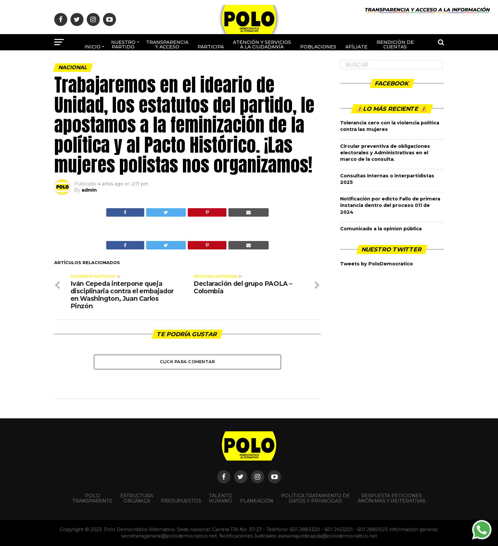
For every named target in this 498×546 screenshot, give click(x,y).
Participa (211, 47)
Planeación (256, 501)
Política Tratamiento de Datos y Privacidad (315, 498)
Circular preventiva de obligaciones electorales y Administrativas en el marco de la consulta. (385, 152)
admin (89, 190)
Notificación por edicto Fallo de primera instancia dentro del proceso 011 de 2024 (390, 205)
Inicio (92, 47)
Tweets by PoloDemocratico (376, 264)
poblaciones (318, 47)
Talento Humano (220, 498)
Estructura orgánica (136, 498)
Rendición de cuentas (395, 44)
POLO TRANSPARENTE (92, 498)
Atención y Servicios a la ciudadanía (262, 44)
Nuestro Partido (123, 44)
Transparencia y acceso (167, 44)
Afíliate (356, 47)
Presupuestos (181, 501)
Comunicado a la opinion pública (381, 229)
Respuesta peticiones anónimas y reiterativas (392, 498)
